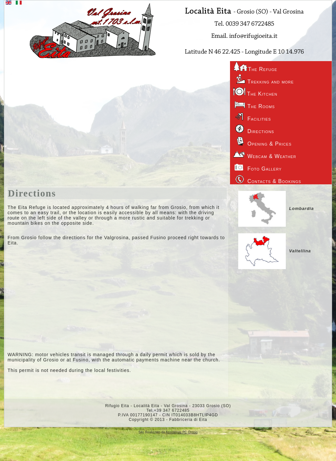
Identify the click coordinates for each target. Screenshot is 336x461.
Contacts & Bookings (267, 178)
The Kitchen (255, 91)
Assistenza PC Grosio (182, 432)
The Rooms (254, 104)
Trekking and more (263, 79)
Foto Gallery (257, 166)
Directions (32, 193)
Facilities (252, 116)
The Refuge (255, 66)
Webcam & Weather (264, 154)
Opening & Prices (262, 141)
